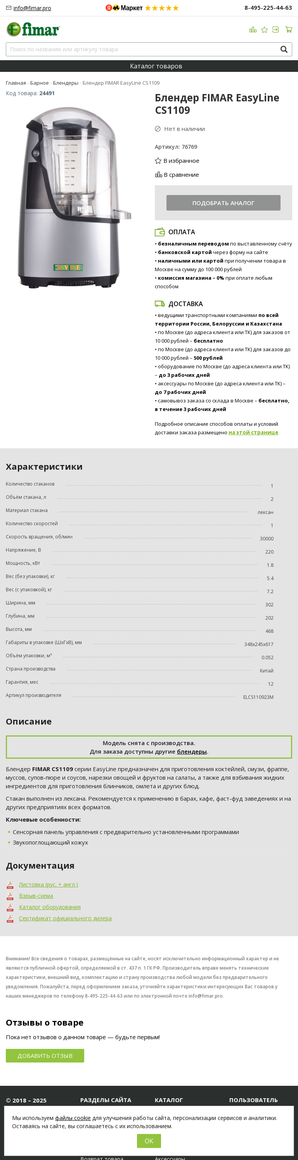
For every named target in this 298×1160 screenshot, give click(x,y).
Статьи (89, 1096)
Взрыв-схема (36, 895)
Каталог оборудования (50, 907)
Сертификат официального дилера (65, 918)
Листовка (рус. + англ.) (48, 884)
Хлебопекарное (175, 1096)
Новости (91, 1087)
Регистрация (246, 1096)
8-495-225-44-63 (268, 7)
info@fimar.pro (32, 8)
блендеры (192, 751)
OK (149, 1141)
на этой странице (253, 432)
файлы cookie (73, 1118)
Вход (236, 1087)
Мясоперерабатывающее (186, 1087)
